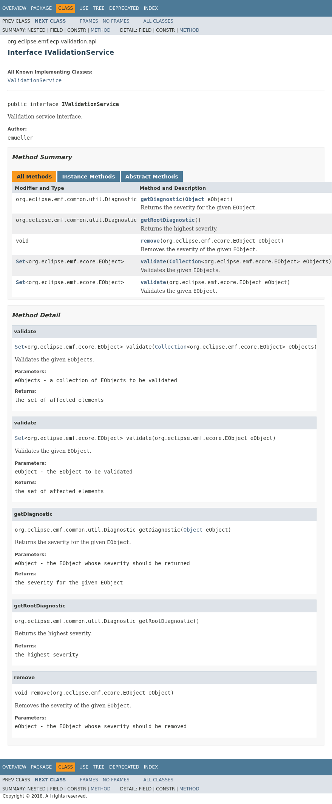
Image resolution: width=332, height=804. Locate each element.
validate (153, 261)
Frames (89, 21)
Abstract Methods (151, 177)
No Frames (116, 21)
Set (20, 261)
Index (151, 8)
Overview (14, 8)
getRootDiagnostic (168, 220)
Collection (185, 261)
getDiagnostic (161, 199)
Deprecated (124, 8)
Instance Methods (88, 177)
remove (150, 241)
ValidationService (35, 80)
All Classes (158, 21)
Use (83, 8)
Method (101, 30)
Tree (99, 8)
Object (194, 199)
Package (41, 8)
